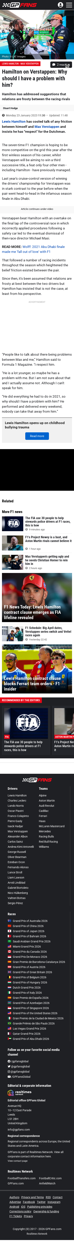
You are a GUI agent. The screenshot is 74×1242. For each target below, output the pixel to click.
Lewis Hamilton (14, 121)
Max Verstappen (47, 127)
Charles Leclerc (17, 800)
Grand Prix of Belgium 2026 (27, 977)
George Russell (17, 851)
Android (14, 1206)
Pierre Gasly (15, 821)
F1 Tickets (15, 1216)
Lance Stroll (15, 872)
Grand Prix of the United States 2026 (32, 1013)
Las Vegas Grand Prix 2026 (27, 1028)
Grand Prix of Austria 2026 (26, 967)
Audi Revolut (46, 805)
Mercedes (45, 831)
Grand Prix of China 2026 (26, 926)
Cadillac (44, 810)
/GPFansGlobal (19, 1076)
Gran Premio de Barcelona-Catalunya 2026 (36, 962)
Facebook (29, 1202)
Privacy (28, 1216)
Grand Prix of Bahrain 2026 (27, 936)
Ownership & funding (46, 1211)
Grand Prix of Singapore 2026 (28, 1008)
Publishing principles (39, 1206)
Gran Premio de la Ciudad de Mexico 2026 (36, 1018)
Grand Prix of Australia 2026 (28, 920)
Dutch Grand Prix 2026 (24, 987)
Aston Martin (47, 800)
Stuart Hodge (10, 108)
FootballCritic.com (50, 1178)
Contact (58, 1197)
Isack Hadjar (15, 826)
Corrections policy (20, 1211)
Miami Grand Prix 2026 (24, 946)
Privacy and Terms (32, 1197)
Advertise (15, 1202)
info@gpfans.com (19, 1129)
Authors (14, 1197)
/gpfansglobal (18, 1061)
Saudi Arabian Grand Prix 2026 (29, 941)
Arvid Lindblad (16, 882)
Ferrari (43, 816)
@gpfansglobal (19, 1066)
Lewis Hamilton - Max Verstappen (20, 63)
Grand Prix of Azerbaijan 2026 (29, 1003)
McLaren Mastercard (52, 826)
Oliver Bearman (17, 857)
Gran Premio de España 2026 (28, 997)
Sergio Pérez (15, 903)
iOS (23, 1206)
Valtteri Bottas (16, 898)
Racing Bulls (46, 836)
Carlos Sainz (15, 841)
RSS (48, 1197)
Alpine (42, 795)
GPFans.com (16, 1183)
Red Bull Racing (48, 841)
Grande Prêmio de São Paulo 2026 (31, 1023)
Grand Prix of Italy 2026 (25, 992)
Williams (44, 846)
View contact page (17, 1161)
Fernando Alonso (18, 867)
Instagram (54, 1202)
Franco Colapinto (18, 816)
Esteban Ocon (16, 862)
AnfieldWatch (47, 1183)
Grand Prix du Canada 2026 (27, 951)
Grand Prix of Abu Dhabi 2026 (28, 1038)
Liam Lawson (16, 877)
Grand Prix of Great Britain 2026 (30, 972)
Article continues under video (37, 208)
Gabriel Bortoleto (18, 887)
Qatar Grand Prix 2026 (24, 1033)
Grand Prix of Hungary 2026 (27, 982)
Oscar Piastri (15, 810)
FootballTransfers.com (22, 1178)
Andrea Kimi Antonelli (21, 846)
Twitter (41, 1202)
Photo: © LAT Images (14, 56)
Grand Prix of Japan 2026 (26, 931)
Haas (42, 821)
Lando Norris (16, 805)
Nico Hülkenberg (18, 892)
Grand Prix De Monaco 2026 (27, 956)
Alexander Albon (18, 836)
